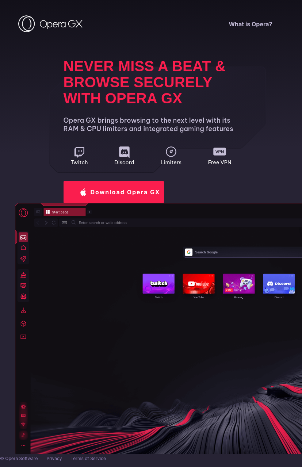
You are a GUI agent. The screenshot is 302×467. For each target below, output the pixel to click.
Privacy (54, 458)
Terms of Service (88, 458)
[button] (114, 192)
